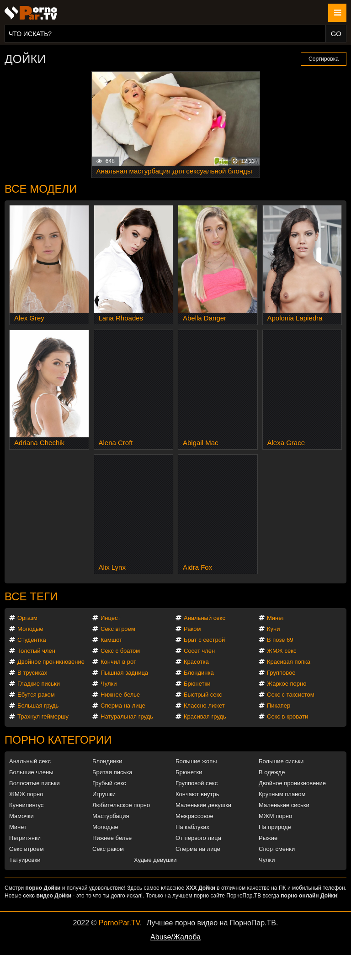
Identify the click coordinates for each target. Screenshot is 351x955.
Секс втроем (118, 628)
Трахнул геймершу (43, 716)
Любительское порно (121, 805)
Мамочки (21, 816)
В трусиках (32, 672)
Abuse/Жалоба (175, 937)
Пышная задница (124, 672)
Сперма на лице (123, 705)
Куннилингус (26, 805)
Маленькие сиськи (284, 805)
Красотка (196, 661)
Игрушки (104, 794)
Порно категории (58, 740)
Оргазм (27, 617)
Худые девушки (155, 859)
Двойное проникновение (51, 661)
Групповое (281, 672)
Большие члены (31, 772)
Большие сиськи (281, 761)
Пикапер (278, 705)
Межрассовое (194, 816)
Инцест (111, 617)
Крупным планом (282, 794)
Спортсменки (277, 848)
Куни (273, 628)
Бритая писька (112, 772)
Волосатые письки (34, 783)
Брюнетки (197, 683)
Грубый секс (109, 783)
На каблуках (192, 827)
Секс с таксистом (290, 694)
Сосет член (199, 650)
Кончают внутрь (197, 794)
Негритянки (25, 837)
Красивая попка (288, 661)
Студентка (31, 639)
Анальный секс (204, 617)
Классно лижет (204, 705)
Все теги (31, 596)
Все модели (41, 189)
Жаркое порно (286, 683)
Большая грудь (37, 705)
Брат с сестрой (204, 639)
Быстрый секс (203, 694)
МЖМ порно (275, 816)
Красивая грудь (205, 716)
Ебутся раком (36, 694)
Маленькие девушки (203, 805)
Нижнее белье (120, 694)
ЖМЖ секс (282, 650)
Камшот (111, 639)
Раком (192, 628)
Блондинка (199, 672)
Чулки (109, 683)
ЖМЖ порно (26, 794)
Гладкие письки (38, 683)
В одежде (272, 772)
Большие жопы (196, 761)
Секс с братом (120, 650)
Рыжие (268, 837)
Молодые (30, 628)
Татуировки (24, 859)
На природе (275, 827)
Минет (275, 617)
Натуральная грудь (127, 716)
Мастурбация (110, 816)
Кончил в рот (118, 661)
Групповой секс (197, 783)
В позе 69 (280, 639)
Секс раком (108, 848)
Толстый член (36, 650)
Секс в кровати (287, 716)
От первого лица (198, 837)
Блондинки (107, 761)
